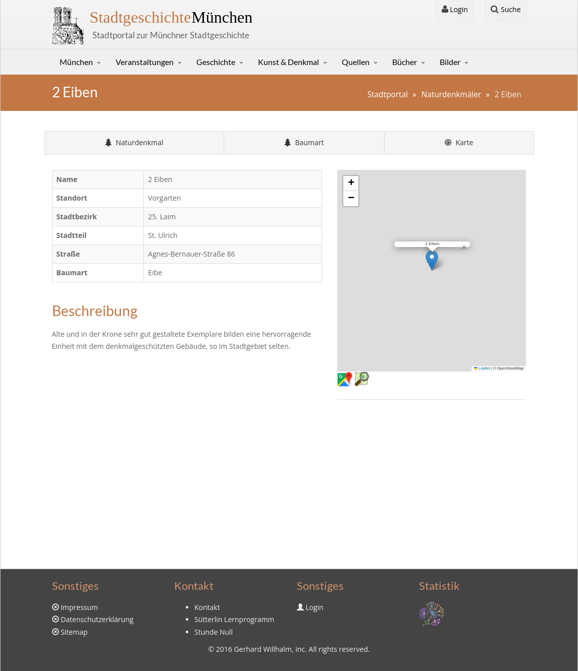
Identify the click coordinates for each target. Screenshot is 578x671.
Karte (459, 142)
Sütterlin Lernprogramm (234, 619)
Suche (505, 9)
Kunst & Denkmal (288, 62)
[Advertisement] (431, 483)
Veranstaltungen (145, 62)
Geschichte (215, 62)
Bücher (404, 62)
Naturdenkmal (134, 142)
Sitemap (74, 632)
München (171, 17)
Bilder (450, 62)
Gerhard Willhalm (262, 649)
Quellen (356, 62)
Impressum (79, 607)
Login (455, 9)
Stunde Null (213, 632)
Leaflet (482, 368)
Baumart (304, 142)
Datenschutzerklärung (97, 619)
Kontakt (207, 607)
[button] (432, 260)
